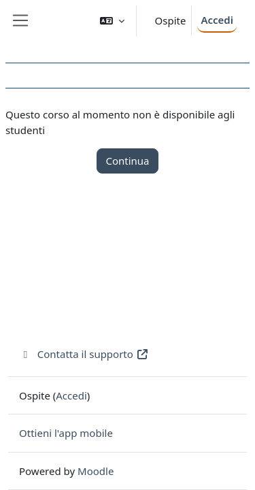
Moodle (96, 471)
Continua (127, 160)
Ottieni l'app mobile (66, 433)
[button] (112, 21)
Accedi (217, 20)
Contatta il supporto (84, 354)
